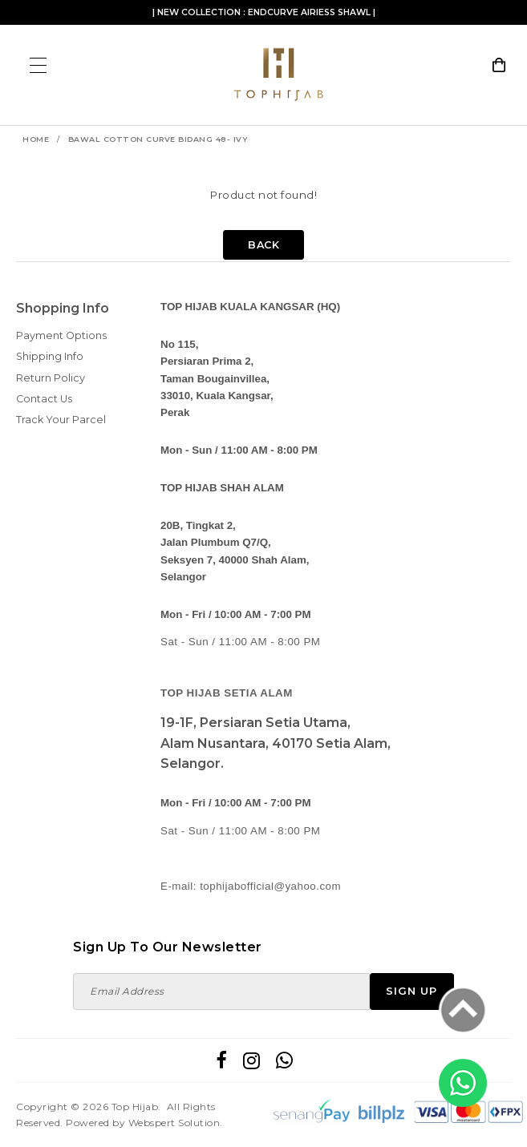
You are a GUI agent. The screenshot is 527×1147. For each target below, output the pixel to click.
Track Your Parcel (61, 420)
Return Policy (50, 378)
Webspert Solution (174, 1123)
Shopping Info (62, 308)
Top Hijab (135, 1107)
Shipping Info (49, 356)
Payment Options (61, 335)
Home (35, 139)
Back (263, 245)
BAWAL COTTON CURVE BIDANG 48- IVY (158, 139)
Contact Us (44, 399)
